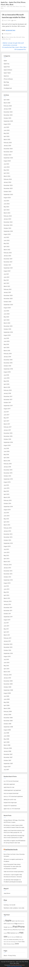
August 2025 (7, 124)
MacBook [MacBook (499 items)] (12, 933)
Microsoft (18, 37)
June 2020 (6, 314)
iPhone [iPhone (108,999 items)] (21, 926)
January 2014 (7, 531)
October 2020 (7, 301)
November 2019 (8, 326)
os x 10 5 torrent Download (11, 781)
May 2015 (6, 491)
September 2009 (8, 690)
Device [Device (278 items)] (12, 923)
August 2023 (7, 197)
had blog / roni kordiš (9, 905)
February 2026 (8, 106)
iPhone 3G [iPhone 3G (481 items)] (6, 929)
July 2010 (6, 659)
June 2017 (6, 414)
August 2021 (7, 271)
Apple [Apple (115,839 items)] (8, 920)
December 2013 (8, 534)
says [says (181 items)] (22, 939)
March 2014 (7, 525)
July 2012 (6, 586)
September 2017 (8, 405)
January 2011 (7, 641)
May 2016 (6, 454)
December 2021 (8, 258)
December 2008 (8, 717)
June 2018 (6, 378)
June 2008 (6, 736)
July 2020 (6, 311)
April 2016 (6, 457)
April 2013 (6, 558)
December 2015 (8, 470)
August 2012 (7, 583)
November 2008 (8, 720)
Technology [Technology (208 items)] (13, 941)
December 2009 (8, 681)
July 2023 (6, 200)
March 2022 (7, 249)
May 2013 (6, 555)
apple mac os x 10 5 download (12, 808)
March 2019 (7, 350)
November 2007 (8, 757)
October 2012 (7, 577)
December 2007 (8, 754)
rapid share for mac (9, 787)
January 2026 (7, 109)
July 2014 (6, 512)
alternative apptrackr (9, 784)
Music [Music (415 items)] (5, 939)
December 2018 (8, 359)
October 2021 (7, 265)
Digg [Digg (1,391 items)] (15, 923)
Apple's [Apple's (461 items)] (13, 921)
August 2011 (7, 619)
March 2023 (7, 213)
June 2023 (7, 203)
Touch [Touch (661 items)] (19, 941)
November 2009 (8, 684)
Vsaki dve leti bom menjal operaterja (13, 871)
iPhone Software (8, 79)
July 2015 (6, 485)
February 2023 (8, 216)
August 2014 (7, 509)
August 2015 (7, 482)
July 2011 (6, 622)
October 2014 (7, 503)
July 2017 (6, 411)
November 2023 (8, 188)
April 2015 (6, 494)
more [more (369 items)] (21, 937)
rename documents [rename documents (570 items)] (14, 939)
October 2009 (7, 687)
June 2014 (6, 515)
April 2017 (6, 421)
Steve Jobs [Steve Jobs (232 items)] (6, 941)
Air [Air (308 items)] (4, 921)
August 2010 (7, 656)
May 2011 (6, 629)
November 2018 (8, 363)
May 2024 (6, 170)
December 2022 (8, 222)
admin (14, 20)
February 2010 (7, 674)
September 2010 (8, 653)
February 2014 (8, 528)
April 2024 (6, 173)
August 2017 (7, 408)
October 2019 (7, 329)
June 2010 (6, 662)
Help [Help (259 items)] (9, 927)
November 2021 (8, 262)
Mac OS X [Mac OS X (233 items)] (10, 937)
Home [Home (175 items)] (11, 927)
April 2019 (6, 347)
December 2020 (8, 295)
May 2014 (6, 519)
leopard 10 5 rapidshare (10, 805)
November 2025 (8, 115)
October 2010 (7, 650)
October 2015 (7, 476)
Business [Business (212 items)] (22, 921)
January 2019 (7, 356)
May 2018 (6, 381)
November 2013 (8, 537)
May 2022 (6, 243)
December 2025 (8, 112)
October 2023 (7, 191)
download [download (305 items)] (20, 923)
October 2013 (7, 540)
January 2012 (7, 604)
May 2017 (6, 418)
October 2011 (7, 613)
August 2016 (7, 445)
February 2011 (7, 638)
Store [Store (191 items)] (9, 941)
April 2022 (6, 246)
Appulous (6, 76)
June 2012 (6, 589)
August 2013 (7, 546)
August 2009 (7, 693)
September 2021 (8, 268)
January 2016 (7, 466)
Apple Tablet (7, 73)
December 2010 (8, 644)
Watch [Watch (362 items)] (5, 944)
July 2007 (6, 769)
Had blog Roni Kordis (11, 849)
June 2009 (6, 699)
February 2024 (8, 179)
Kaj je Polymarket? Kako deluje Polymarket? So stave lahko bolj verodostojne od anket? (12, 866)
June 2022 (6, 240)
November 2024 (8, 151)
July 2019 (6, 338)
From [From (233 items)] (23, 923)
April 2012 (6, 595)
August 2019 (7, 335)
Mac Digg (6, 82)
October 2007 (7, 760)
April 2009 (6, 705)
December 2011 (8, 607)
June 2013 (6, 552)
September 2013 (8, 543)
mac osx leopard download (11, 793)
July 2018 (6, 375)
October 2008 (7, 723)
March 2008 (7, 745)
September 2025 (8, 121)
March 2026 (7, 103)
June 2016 (6, 451)
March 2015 (7, 497)
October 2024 (7, 155)
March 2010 (7, 671)
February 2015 (7, 500)
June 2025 (6, 130)
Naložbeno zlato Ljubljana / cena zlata (14, 908)
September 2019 (8, 332)
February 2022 (8, 252)
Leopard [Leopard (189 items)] (5, 933)
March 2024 (7, 176)
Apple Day (6, 63)
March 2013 (7, 561)
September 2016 (8, 442)
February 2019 (7, 353)
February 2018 (7, 390)
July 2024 (6, 164)
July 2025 (6, 127)
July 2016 (6, 448)
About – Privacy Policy (10, 955)
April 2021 (6, 283)
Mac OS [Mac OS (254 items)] (17, 933)
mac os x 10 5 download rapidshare (13, 796)
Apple (5, 60)
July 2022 (6, 237)
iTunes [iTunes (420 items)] (23, 929)
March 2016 (7, 460)
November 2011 (8, 610)
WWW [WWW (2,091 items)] (17, 944)
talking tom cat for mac (10, 799)
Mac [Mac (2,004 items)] (8, 933)
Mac (15, 37)
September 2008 (8, 727)
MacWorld (6, 85)
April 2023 (6, 210)
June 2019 (6, 341)
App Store (6, 37)
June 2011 (6, 626)
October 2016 (7, 439)
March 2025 (7, 139)
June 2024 (7, 167)
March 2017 (7, 424)
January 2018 (7, 393)
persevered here (10, 30)
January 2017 (7, 430)
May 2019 (6, 344)
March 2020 (7, 323)
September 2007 (8, 763)
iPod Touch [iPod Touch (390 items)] (18, 929)
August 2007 (7, 766)
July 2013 (6, 549)
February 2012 (7, 601)
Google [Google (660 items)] (5, 927)
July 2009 (6, 696)
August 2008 (7, 730)
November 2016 (8, 436)
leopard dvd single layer (10, 802)
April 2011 (6, 632)
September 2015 (8, 479)
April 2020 (6, 320)
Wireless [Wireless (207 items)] (13, 944)
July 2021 (6, 274)
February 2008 (8, 748)
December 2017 (8, 396)
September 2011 (8, 616)
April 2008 (6, 742)
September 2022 (8, 231)
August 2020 (7, 307)
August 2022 (7, 234)
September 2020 (8, 304)
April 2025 (6, 136)
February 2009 (8, 711)
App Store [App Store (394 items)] (18, 921)
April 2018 (6, 384)
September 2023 (8, 194)
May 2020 (6, 317)
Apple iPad (7, 66)
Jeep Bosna (7, 893)
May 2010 (6, 665)
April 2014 (6, 522)
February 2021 (7, 289)
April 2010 (6, 668)
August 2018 (7, 372)
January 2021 (7, 292)
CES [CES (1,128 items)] (5, 923)
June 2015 (6, 488)
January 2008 (7, 751)
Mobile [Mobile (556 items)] (17, 937)
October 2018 (7, 366)
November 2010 (8, 647)
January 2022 (7, 255)
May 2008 (6, 739)
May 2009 (6, 702)
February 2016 (7, 463)
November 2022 (8, 225)
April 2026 (6, 99)
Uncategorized (7, 33)
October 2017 (7, 402)
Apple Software (8, 70)
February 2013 (8, 564)
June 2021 (6, 277)
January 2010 (7, 678)
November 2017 (8, 399)
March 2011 (7, 635)
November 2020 (8, 298)
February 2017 (7, 427)
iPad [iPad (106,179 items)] (15, 926)
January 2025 (7, 145)
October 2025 (7, 118)
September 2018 (8, 369)
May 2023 (6, 206)
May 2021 (6, 280)
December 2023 (8, 185)
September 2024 (8, 158)
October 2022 (7, 228)
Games (11, 37)
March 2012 (7, 598)
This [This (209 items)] (17, 941)
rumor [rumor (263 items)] (20, 939)
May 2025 (6, 133)
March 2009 (7, 708)
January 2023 (7, 219)
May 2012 (6, 592)
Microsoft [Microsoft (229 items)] (14, 937)
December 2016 (8, 433)
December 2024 (8, 148)
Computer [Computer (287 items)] (8, 923)
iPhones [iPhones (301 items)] (11, 929)
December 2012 (8, 571)
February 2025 (8, 142)
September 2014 (8, 506)
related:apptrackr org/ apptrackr (12, 790)
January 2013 (7, 567)
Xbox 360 (8, 39)
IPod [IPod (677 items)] (14, 929)
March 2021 (7, 286)
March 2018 (7, 387)
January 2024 (7, 182)
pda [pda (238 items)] (7, 939)
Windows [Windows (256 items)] (9, 944)
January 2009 (7, 714)
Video (23, 37)
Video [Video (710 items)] (23, 941)
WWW (3, 39)
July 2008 (6, 733)
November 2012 (8, 574)
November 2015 (8, 473)
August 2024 (7, 161)
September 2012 (8, 580)
